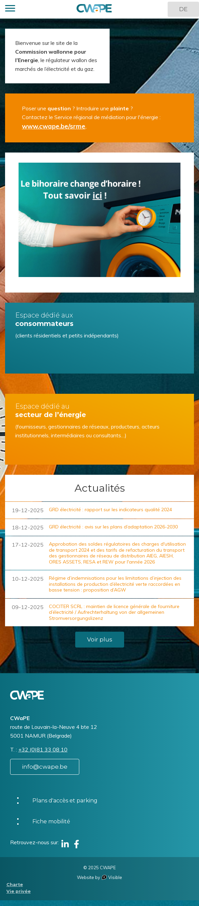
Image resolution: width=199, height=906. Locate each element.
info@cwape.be (44, 766)
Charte (14, 884)
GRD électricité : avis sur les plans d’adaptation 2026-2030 (113, 527)
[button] (10, 9)
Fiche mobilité (51, 821)
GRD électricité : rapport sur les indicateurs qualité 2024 (110, 509)
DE (183, 9)
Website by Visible (99, 877)
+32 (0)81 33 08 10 (42, 749)
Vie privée (18, 891)
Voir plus (99, 639)
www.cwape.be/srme (53, 126)
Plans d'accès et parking (64, 800)
